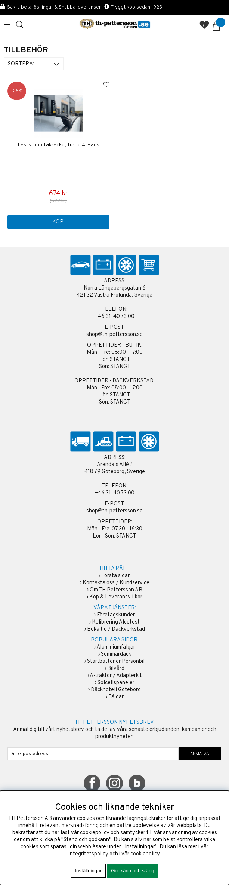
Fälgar (116, 697)
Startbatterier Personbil (116, 661)
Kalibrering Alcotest (116, 622)
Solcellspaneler (116, 682)
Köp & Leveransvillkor (115, 597)
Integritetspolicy (88, 854)
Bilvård (115, 668)
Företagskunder (116, 615)
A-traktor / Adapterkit (116, 675)
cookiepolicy (145, 854)
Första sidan (116, 575)
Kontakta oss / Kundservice (116, 583)
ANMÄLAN (200, 754)
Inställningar (88, 870)
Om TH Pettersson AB (116, 590)
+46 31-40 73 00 (114, 316)
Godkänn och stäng (132, 870)
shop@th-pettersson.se (114, 334)
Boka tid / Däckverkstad (116, 629)
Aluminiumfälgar (115, 647)
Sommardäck (116, 654)
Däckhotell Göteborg (116, 689)
